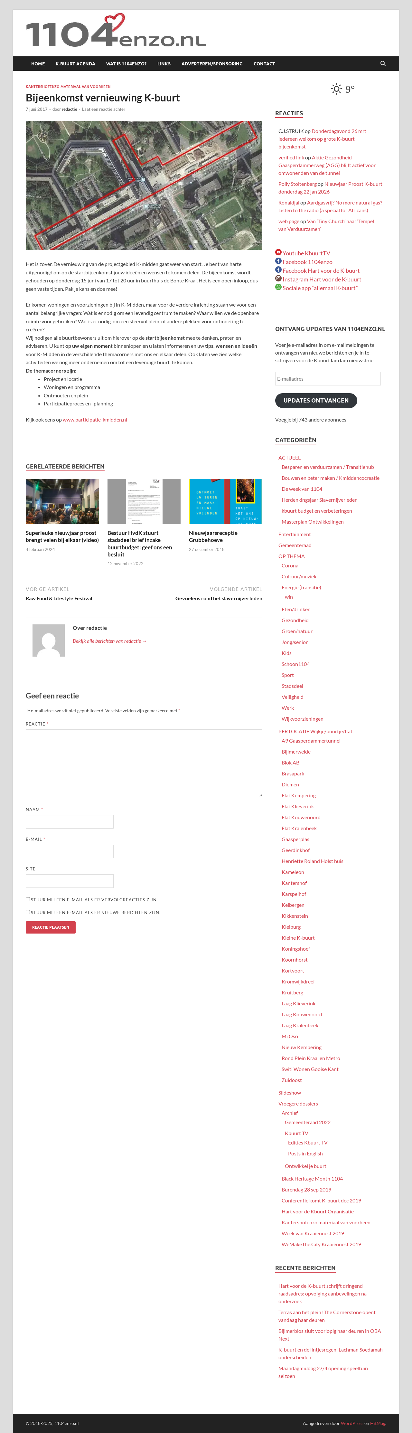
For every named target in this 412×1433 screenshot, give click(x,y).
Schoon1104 (296, 664)
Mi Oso (290, 1036)
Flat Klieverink (298, 806)
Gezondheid (295, 620)
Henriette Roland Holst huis (312, 861)
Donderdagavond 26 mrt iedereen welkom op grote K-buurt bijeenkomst (322, 138)
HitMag (377, 1423)
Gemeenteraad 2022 (308, 1122)
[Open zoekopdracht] (383, 63)
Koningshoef (296, 948)
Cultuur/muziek (299, 576)
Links (164, 63)
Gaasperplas (295, 839)
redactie (69, 109)
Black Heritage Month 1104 (312, 1178)
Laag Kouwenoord (302, 1014)
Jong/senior (295, 642)
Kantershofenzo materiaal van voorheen (68, 86)
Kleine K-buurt (298, 938)
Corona (290, 565)
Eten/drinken (296, 609)
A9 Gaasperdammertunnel (311, 740)
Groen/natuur (297, 631)
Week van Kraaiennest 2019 (313, 1233)
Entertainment (294, 534)
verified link (291, 157)
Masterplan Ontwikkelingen (313, 521)
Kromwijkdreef (298, 981)
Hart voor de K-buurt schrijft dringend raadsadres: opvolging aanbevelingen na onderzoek (322, 1293)
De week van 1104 (302, 489)
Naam (34, 809)
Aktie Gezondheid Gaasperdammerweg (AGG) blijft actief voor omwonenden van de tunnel (327, 165)
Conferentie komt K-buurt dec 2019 (321, 1200)
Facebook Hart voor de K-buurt (317, 270)
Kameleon (293, 872)
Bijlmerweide (296, 751)
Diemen (290, 784)
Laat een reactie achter (103, 109)
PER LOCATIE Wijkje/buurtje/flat (315, 731)
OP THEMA (291, 556)
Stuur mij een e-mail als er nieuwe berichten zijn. (96, 912)
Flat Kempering (299, 795)
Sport (288, 675)
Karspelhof (294, 894)
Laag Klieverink (298, 1003)
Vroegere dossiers (298, 1103)
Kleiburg (291, 927)
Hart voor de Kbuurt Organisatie (318, 1211)
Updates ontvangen (316, 400)
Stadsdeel (292, 686)
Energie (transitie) (301, 587)
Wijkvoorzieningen (302, 719)
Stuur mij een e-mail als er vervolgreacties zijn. (94, 899)
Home (38, 63)
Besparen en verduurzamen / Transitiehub (328, 467)
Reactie (37, 723)
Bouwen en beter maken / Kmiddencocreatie (330, 478)
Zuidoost (292, 1080)
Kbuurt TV (296, 1133)
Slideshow (289, 1092)
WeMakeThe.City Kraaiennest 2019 (321, 1244)
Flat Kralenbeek (299, 828)
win (289, 596)
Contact (264, 63)
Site (31, 868)
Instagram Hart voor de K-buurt (318, 279)
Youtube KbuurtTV (302, 253)
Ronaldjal (288, 202)
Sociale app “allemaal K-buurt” (316, 287)
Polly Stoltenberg (297, 184)
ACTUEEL (289, 457)
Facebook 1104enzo (303, 261)
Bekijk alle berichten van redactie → (110, 641)
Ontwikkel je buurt (305, 1166)
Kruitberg (292, 992)
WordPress (352, 1423)
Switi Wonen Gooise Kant (310, 1069)
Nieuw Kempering (302, 1047)
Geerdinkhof (296, 850)
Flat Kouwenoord (301, 817)
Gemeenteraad (295, 545)
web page (288, 221)
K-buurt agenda (75, 63)
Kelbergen (293, 905)
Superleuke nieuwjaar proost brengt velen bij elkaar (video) (62, 536)
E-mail (35, 839)
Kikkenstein (295, 916)
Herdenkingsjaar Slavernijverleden (320, 500)
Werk (288, 708)
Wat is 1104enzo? (126, 63)
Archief (290, 1113)
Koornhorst (295, 959)
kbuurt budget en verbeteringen (317, 511)
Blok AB (290, 762)
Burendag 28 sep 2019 (306, 1189)
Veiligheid (293, 697)
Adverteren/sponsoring (212, 63)
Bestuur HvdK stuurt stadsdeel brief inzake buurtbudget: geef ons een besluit (140, 543)
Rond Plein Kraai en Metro (311, 1058)
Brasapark (293, 773)
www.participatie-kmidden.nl (95, 419)
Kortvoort (293, 970)
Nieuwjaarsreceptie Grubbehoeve (213, 536)
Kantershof (294, 883)
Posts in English (305, 1153)
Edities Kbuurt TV (308, 1142)
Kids (287, 653)
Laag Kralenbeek (300, 1025)
